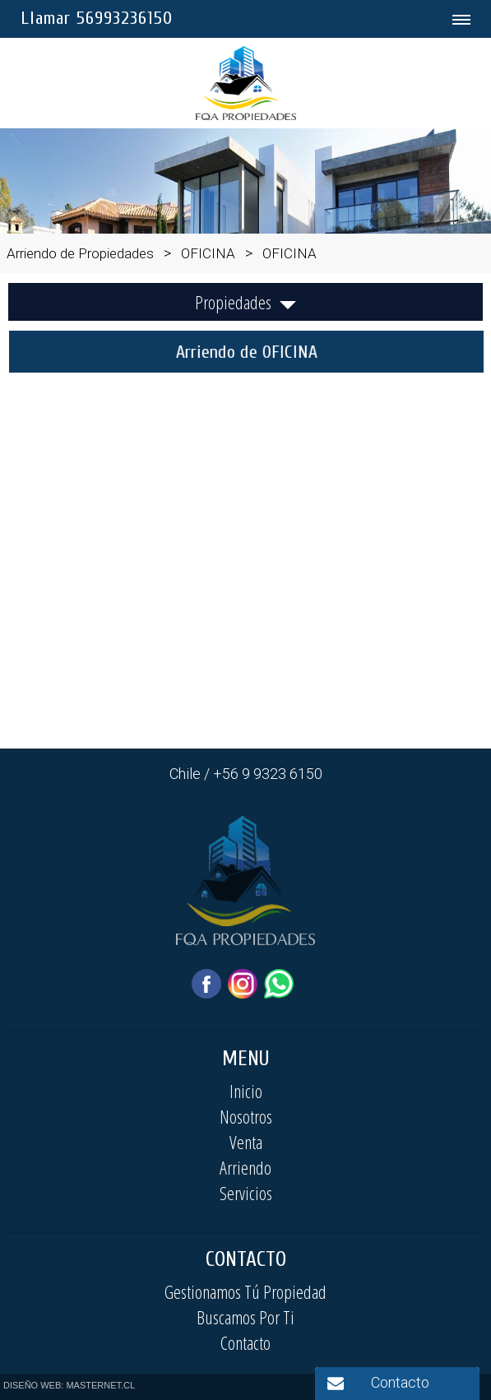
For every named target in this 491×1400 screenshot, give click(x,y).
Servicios (246, 1192)
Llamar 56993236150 (97, 18)
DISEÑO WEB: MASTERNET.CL (69, 1385)
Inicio (245, 1090)
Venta (245, 1141)
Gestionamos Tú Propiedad (245, 1291)
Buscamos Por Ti (245, 1317)
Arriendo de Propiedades (80, 253)
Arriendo (245, 1167)
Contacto (245, 1342)
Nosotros (246, 1116)
